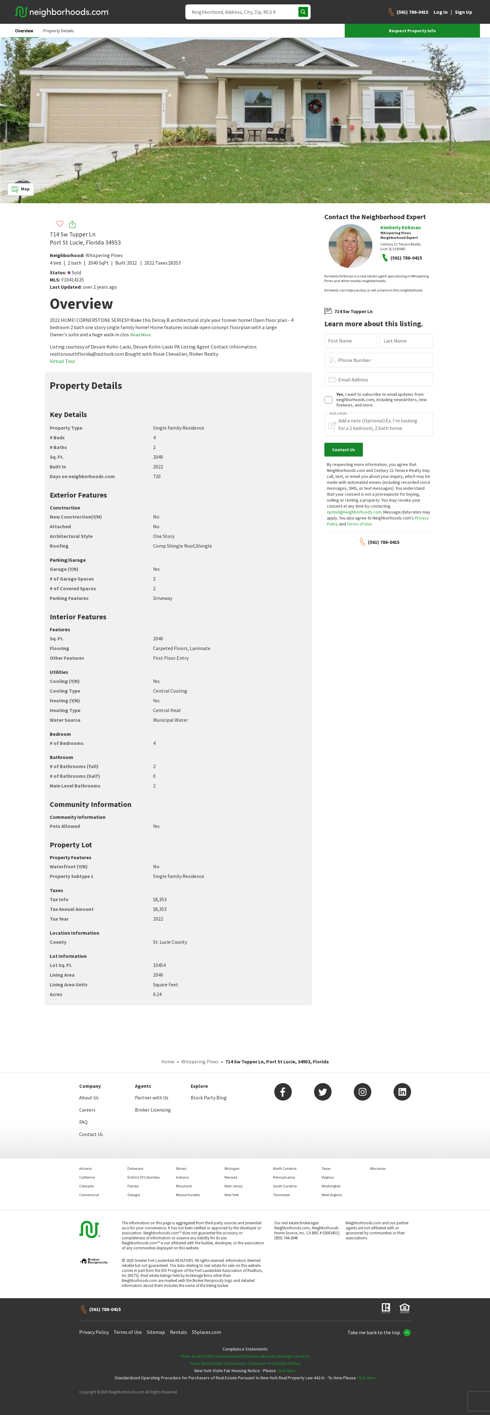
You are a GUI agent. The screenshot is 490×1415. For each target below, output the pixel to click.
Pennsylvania (284, 1177)
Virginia (328, 1177)
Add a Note (338, 413)
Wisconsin (378, 1168)
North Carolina (285, 1168)
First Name (340, 340)
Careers (87, 1110)
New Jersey (233, 1186)
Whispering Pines (104, 255)
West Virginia (332, 1194)
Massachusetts (188, 1194)
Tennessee (281, 1194)
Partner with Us (151, 1097)
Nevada (230, 1177)
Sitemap (156, 1332)
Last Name (395, 340)
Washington (331, 1186)
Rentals (178, 1332)
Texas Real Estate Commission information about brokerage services (245, 1356)
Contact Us (91, 1134)
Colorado (86, 1186)
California (87, 1177)
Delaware (135, 1168)
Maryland (184, 1186)
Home (167, 1061)
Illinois (181, 1168)
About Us (89, 1097)
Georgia (133, 1194)
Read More (141, 335)
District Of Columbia (143, 1177)
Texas (326, 1168)
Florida (133, 1186)
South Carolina (285, 1186)
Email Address (353, 379)
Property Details (58, 31)
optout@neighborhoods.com (354, 512)
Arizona (85, 1168)
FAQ (83, 1122)
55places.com (206, 1332)
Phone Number (354, 360)
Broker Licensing (153, 1110)
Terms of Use (359, 524)
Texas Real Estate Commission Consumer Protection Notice (245, 1363)
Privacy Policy (94, 1332)
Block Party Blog (209, 1097)
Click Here (286, 1370)
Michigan (232, 1168)
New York (231, 1194)
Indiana (182, 1177)
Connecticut (89, 1194)
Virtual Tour (62, 361)
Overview (24, 31)
